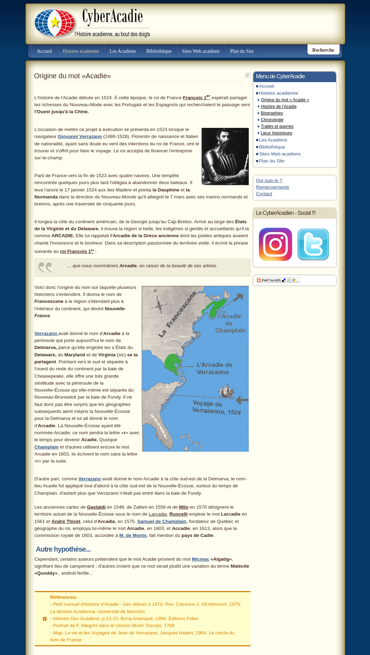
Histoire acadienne (81, 51)
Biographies (272, 113)
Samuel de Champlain (162, 521)
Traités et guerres (277, 126)
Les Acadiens (123, 51)
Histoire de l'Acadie (279, 106)
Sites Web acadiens (200, 51)
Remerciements (272, 187)
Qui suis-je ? (269, 180)
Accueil (44, 51)
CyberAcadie (86, 18)
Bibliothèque (159, 51)
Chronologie (272, 119)
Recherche (323, 50)
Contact (264, 193)
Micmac (200, 559)
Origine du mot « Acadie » (285, 99)
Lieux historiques (276, 133)
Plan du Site (242, 51)
